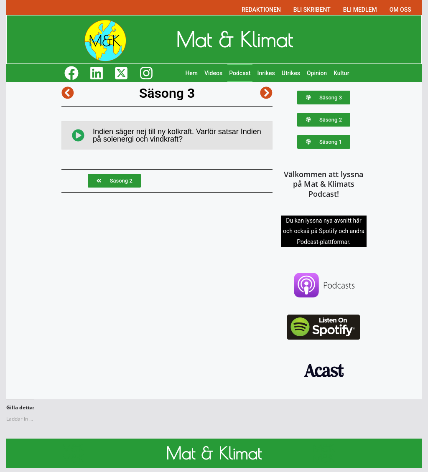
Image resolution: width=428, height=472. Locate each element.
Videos (213, 73)
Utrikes (291, 73)
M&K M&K (72, 453)
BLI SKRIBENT (312, 9)
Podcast (239, 73)
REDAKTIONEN (261, 9)
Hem (191, 73)
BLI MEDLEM (360, 9)
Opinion (317, 73)
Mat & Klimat (234, 39)
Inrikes (266, 73)
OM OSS (400, 9)
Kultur (341, 73)
